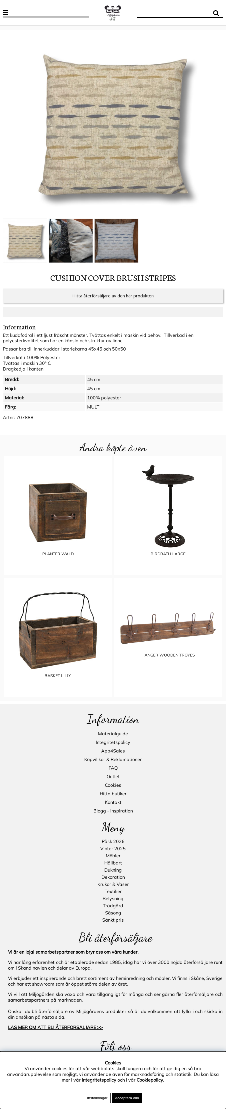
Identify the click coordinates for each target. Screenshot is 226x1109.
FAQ (113, 768)
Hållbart (113, 863)
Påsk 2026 (113, 841)
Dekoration (113, 877)
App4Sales (113, 751)
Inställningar (97, 1098)
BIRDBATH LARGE (168, 553)
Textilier (113, 891)
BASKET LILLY (58, 675)
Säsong (113, 913)
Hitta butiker (113, 793)
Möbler (113, 855)
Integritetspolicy (113, 742)
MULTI (94, 407)
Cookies (113, 785)
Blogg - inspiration (113, 811)
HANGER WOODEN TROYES (168, 655)
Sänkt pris (113, 920)
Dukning (113, 870)
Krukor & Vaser (113, 884)
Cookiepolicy (150, 1080)
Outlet (113, 776)
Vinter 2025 (113, 848)
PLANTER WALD (58, 553)
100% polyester (104, 398)
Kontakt (113, 802)
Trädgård (113, 905)
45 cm (93, 379)
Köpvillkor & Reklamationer (113, 759)
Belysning (113, 898)
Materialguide (113, 733)
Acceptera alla (127, 1098)
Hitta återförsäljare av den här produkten (113, 296)
